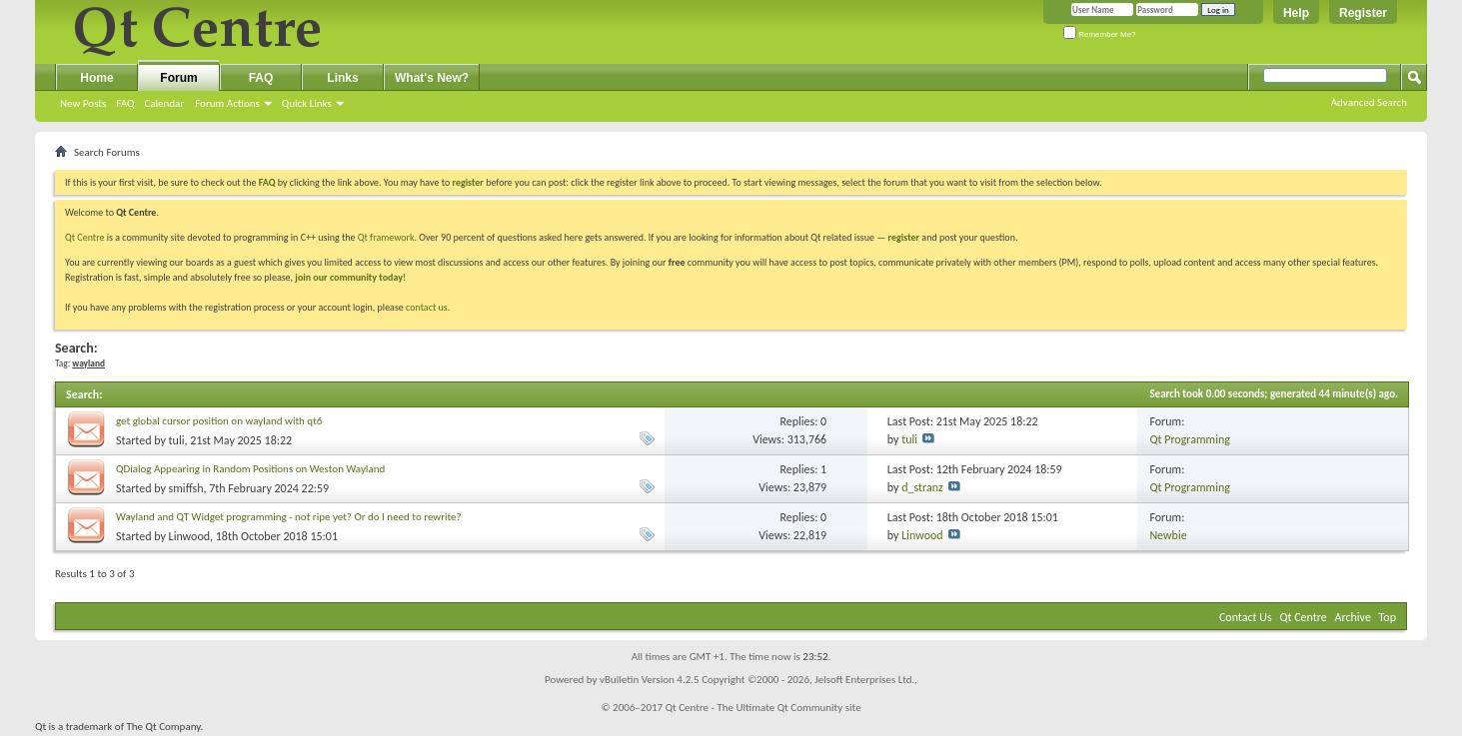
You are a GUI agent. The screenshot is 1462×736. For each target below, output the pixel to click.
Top (1387, 617)
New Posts (83, 103)
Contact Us (1245, 617)
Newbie (1167, 535)
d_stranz (922, 487)
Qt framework (386, 237)
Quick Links (307, 103)
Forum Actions (227, 103)
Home (96, 78)
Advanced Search (1369, 102)
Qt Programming (1189, 439)
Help (1296, 13)
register (903, 237)
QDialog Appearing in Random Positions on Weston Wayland (250, 468)
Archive (1353, 617)
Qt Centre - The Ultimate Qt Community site (763, 707)
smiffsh (186, 488)
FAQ (125, 103)
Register (1363, 13)
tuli (177, 440)
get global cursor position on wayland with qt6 (219, 420)
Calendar (164, 103)
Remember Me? (1099, 34)
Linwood (189, 536)
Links (342, 78)
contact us (427, 307)
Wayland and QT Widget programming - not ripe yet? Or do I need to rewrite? (289, 516)
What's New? (432, 78)
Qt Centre (85, 237)
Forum (178, 78)
